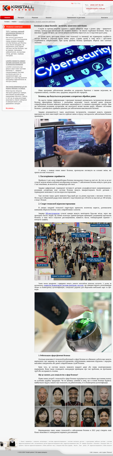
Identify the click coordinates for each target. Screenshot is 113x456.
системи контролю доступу (76, 441)
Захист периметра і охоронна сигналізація (34, 441)
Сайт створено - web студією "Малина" (101, 452)
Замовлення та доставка (76, 17)
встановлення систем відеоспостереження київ (48, 443)
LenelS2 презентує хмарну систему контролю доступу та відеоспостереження (16, 62)
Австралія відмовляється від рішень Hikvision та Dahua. (16, 87)
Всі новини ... (10, 108)
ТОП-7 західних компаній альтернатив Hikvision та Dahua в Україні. (15, 33)
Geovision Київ (105, 443)
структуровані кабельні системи (95, 441)
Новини (7, 17)
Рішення (35, 17)
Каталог (49, 17)
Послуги (21, 17)
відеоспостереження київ (71, 443)
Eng (79, 3)
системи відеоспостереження (57, 441)
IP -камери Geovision (86, 443)
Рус (75, 3)
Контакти (104, 17)
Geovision (96, 443)
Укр (72, 3)
